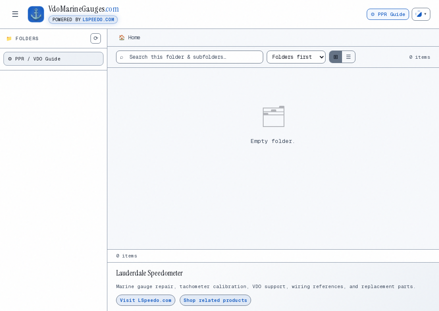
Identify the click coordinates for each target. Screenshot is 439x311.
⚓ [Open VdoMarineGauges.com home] (36, 13)
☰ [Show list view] (348, 56)
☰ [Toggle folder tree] (15, 14)
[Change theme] (421, 14)
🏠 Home (129, 37)
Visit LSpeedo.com (145, 300)
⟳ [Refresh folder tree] (96, 38)
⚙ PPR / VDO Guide (34, 59)
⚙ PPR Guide (388, 14)
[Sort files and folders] (296, 57)
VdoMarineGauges (83, 9)
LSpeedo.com (98, 19)
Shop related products (215, 300)
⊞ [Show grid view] (335, 56)
